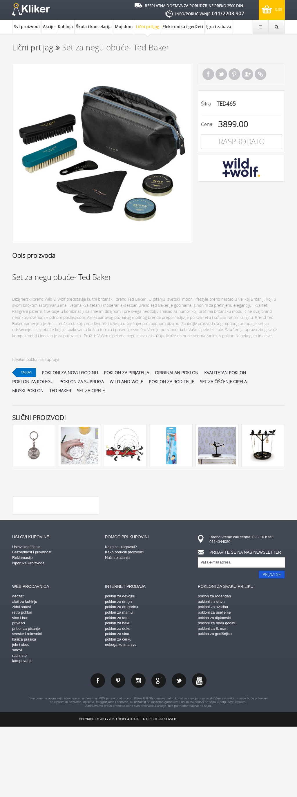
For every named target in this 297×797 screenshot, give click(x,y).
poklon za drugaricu (121, 677)
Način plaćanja (117, 627)
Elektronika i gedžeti (182, 26)
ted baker (60, 390)
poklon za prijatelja (126, 372)
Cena (206, 124)
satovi (17, 720)
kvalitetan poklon (225, 372)
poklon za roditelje (171, 381)
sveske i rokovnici (27, 704)
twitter (179, 750)
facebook (97, 750)
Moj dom (124, 26)
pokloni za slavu (211, 672)
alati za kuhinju (24, 672)
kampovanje (22, 731)
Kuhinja (65, 26)
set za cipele (91, 390)
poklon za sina (117, 704)
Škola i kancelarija (94, 26)
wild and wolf (126, 381)
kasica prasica (24, 709)
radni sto (19, 725)
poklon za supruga (81, 381)
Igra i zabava (218, 26)
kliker (31, 9)
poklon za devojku (120, 666)
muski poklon (28, 390)
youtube (199, 750)
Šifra (206, 103)
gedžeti (18, 666)
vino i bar (20, 688)
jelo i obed (20, 714)
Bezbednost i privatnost (31, 622)
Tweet (221, 74)
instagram (138, 750)
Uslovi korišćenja (26, 617)
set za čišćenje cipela (223, 381)
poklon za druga (118, 672)
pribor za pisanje (26, 698)
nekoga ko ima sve (120, 714)
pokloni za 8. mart (213, 698)
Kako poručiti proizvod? (124, 622)
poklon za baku (117, 693)
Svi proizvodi (27, 26)
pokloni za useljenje (214, 682)
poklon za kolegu (33, 381)
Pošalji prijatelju (247, 74)
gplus (158, 750)
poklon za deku (117, 698)
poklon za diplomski (214, 688)
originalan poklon (176, 372)
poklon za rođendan (214, 666)
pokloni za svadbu (213, 677)
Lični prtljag (147, 29)
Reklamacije (22, 627)
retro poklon (22, 682)
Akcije (49, 26)
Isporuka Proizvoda (28, 633)
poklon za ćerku (118, 709)
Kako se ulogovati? (121, 617)
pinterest (118, 750)
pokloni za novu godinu (70, 372)
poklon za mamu (119, 682)
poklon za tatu (116, 688)
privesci (18, 693)
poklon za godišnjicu (215, 704)
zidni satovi (21, 677)
